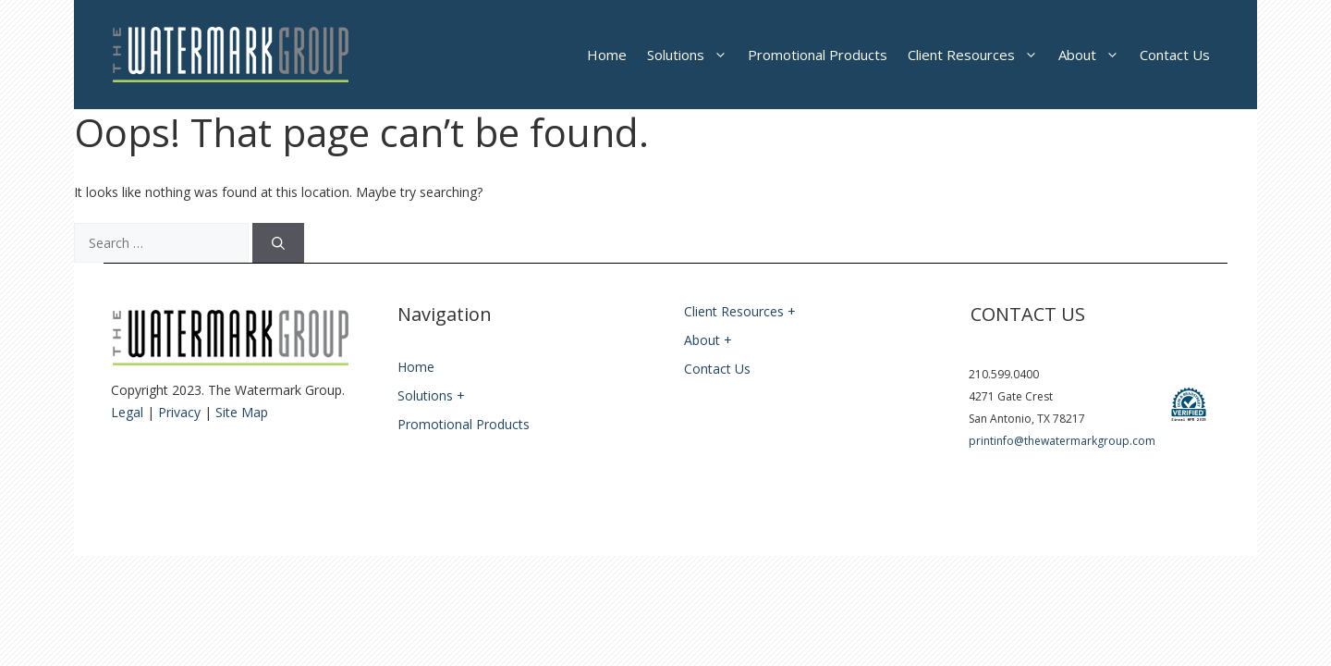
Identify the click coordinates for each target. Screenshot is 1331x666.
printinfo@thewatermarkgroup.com (1062, 441)
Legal (127, 412)
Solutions (692, 54)
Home (607, 54)
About (1094, 54)
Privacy (179, 412)
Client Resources (978, 54)
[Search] (278, 243)
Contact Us (1175, 54)
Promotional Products (817, 54)
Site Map (241, 412)
